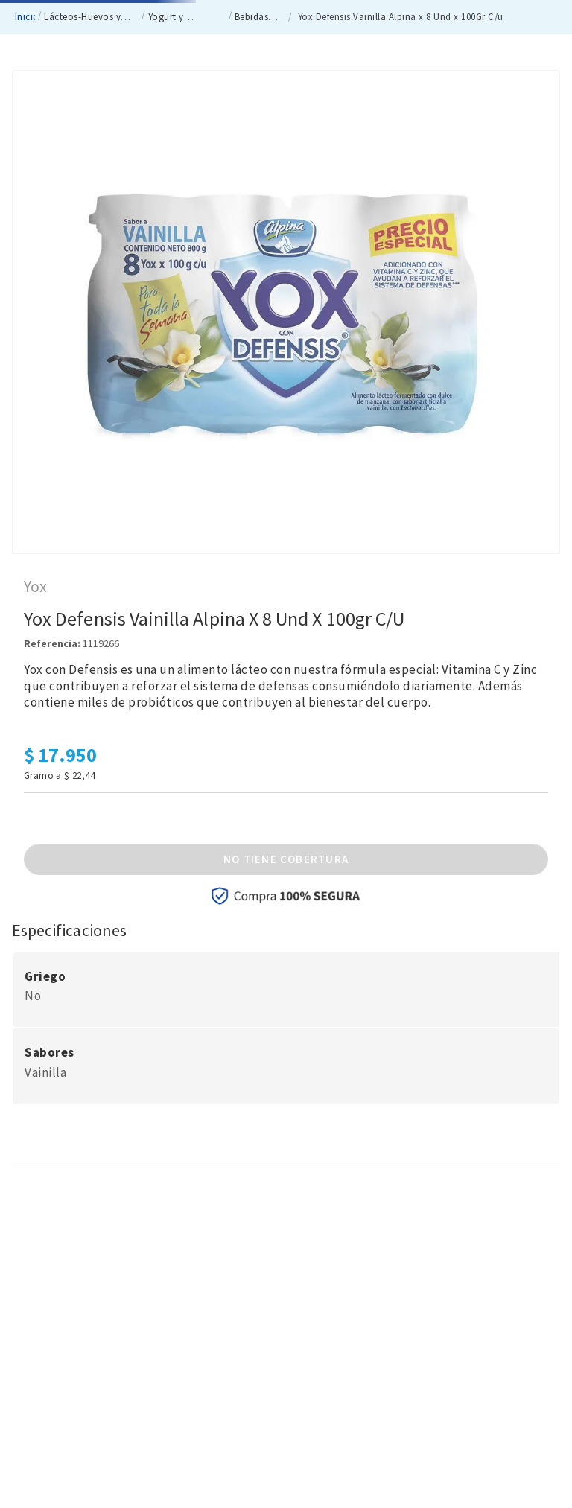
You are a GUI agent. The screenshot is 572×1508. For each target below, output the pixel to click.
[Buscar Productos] (315, 78)
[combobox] (245, 78)
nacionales (84, 15)
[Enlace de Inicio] (23, 130)
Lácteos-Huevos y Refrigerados (82, 131)
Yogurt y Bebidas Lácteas (182, 131)
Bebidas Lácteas (251, 131)
